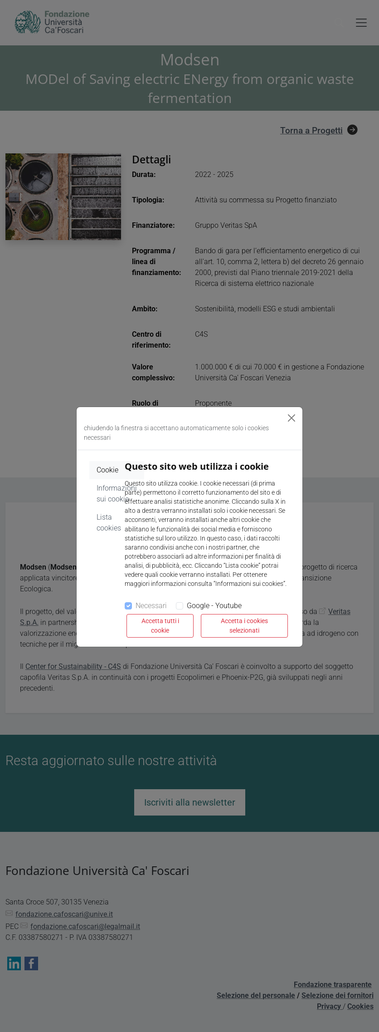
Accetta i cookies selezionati (244, 625)
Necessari (151, 605)
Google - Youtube (214, 605)
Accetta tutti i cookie (160, 625)
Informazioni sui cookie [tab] (117, 493)
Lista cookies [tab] (109, 522)
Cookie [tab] (107, 470)
